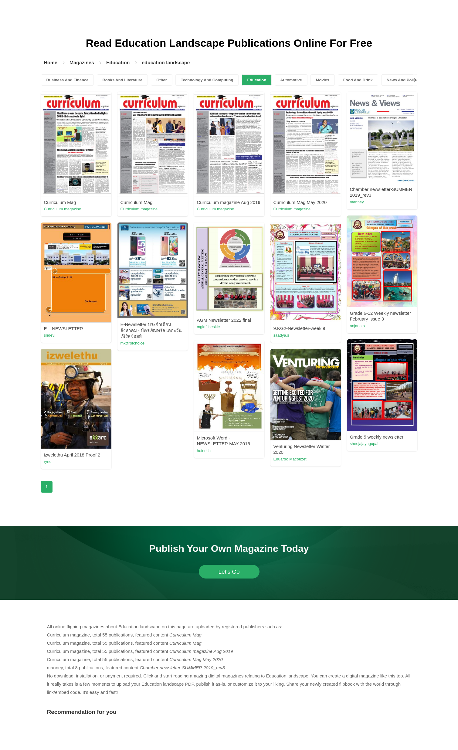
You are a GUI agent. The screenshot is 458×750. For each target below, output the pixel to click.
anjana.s (357, 326)
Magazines (82, 62)
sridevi (50, 335)
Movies (322, 80)
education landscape (166, 62)
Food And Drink (358, 80)
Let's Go (228, 571)
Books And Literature (122, 80)
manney (357, 202)
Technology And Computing (207, 80)
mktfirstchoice (132, 343)
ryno (48, 461)
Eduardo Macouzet (290, 459)
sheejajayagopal (364, 443)
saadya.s (281, 335)
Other (161, 80)
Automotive (291, 80)
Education (118, 62)
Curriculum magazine (62, 209)
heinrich (204, 450)
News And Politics (404, 80)
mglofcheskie (208, 326)
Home (50, 62)
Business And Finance (67, 80)
